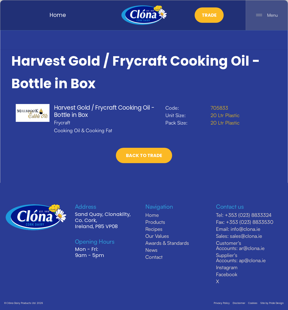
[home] (144, 15)
